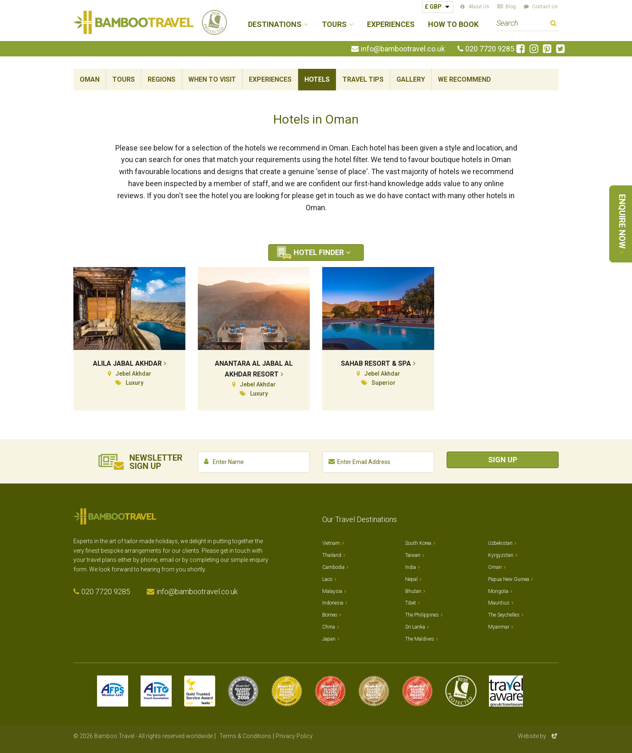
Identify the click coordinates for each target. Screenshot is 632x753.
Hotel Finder (319, 252)
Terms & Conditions (245, 736)
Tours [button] (334, 25)
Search (553, 24)
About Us (479, 7)
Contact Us (545, 7)
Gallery (410, 79)
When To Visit (212, 79)
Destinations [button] (274, 25)
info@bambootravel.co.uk (403, 49)
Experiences (391, 25)
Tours (123, 79)
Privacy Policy (294, 736)
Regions (161, 79)
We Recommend (464, 79)
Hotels (317, 79)
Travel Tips (363, 79)
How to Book (453, 25)
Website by (538, 736)
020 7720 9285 (489, 49)
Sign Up (502, 459)
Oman (90, 79)
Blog (511, 7)
